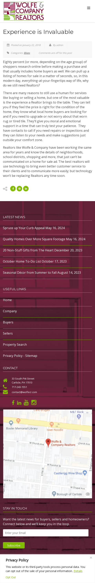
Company (10, 311)
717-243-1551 (19, 387)
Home (7, 300)
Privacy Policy (13, 356)
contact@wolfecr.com (24, 392)
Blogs (27, 53)
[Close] (91, 557)
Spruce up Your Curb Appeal (24, 228)
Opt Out (11, 577)
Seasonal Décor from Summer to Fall (30, 272)
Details (78, 571)
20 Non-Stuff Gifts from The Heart (28, 250)
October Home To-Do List (22, 261)
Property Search (15, 344)
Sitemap (31, 356)
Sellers (8, 333)
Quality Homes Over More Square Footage (34, 239)
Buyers (8, 322)
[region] (47, 568)
